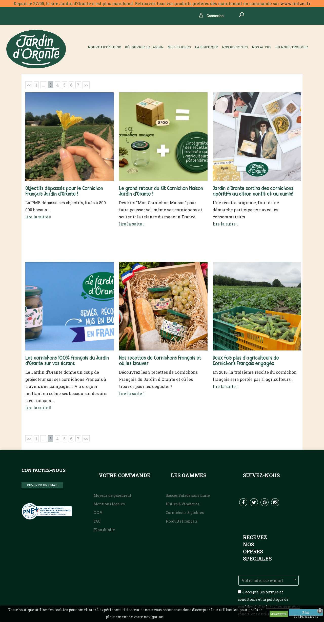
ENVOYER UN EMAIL (42, 485)
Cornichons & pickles (185, 512)
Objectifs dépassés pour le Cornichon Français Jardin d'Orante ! (64, 191)
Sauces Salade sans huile (188, 495)
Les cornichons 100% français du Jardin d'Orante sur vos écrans (67, 361)
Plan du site (104, 529)
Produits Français (182, 521)
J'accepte (279, 614)
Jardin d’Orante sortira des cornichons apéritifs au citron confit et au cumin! (253, 191)
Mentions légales (109, 504)
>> (86, 85)
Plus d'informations (305, 613)
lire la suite (38, 216)
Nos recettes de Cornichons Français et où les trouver (160, 361)
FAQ (97, 521)
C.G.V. (98, 512)
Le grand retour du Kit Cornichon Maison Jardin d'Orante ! (161, 191)
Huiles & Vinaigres (182, 504)
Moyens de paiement (112, 495)
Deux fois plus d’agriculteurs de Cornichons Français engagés (246, 361)
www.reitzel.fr (295, 3)
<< (29, 85)
